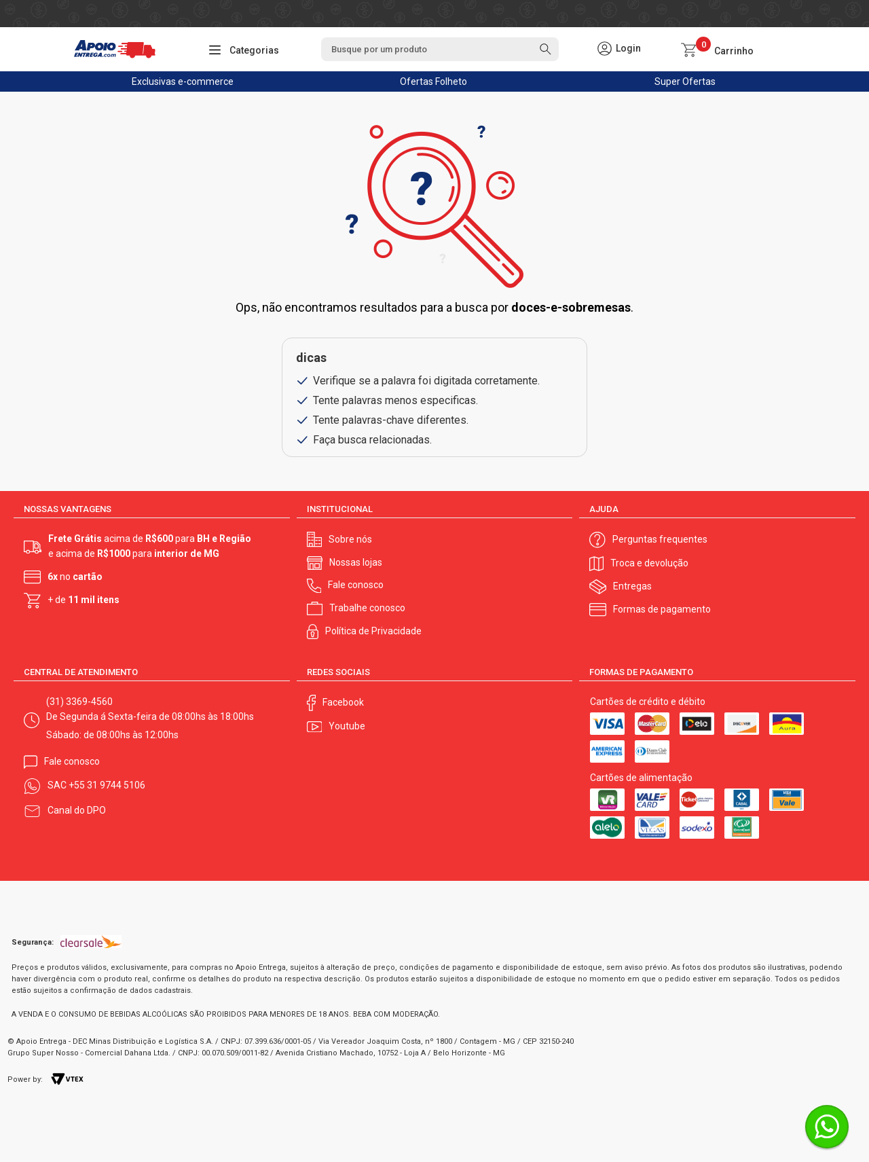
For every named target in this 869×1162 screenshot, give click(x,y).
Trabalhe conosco (367, 607)
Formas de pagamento (662, 609)
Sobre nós (350, 539)
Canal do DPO (77, 810)
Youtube (347, 726)
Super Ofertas (685, 81)
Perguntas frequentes (659, 539)
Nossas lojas (355, 562)
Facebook (343, 702)
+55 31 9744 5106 (107, 785)
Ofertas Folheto (433, 81)
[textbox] (440, 49)
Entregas (632, 586)
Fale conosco (356, 584)
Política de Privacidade (373, 630)
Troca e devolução (649, 563)
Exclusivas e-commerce (183, 81)
